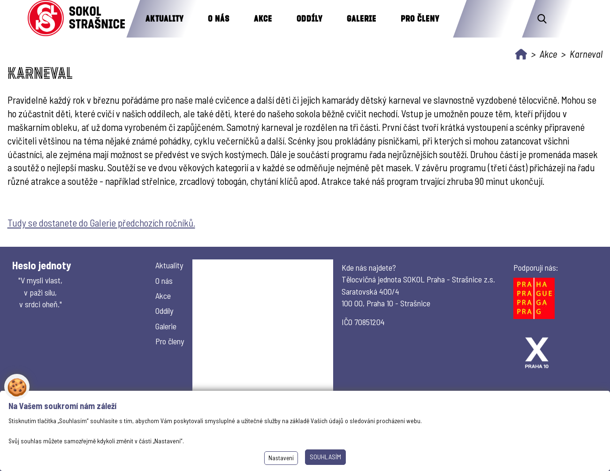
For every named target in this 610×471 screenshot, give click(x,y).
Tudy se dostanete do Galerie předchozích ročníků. (101, 222)
